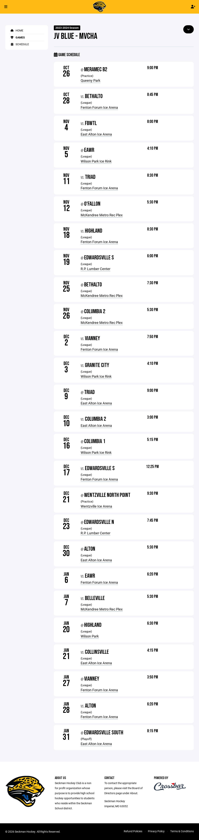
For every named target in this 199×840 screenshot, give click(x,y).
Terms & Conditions (182, 831)
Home (16, 30)
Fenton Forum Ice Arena (99, 107)
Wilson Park (90, 636)
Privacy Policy (156, 831)
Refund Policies (133, 831)
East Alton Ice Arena (96, 134)
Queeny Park (90, 80)
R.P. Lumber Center (95, 268)
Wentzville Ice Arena (96, 506)
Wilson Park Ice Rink (96, 161)
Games (17, 37)
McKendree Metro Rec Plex (102, 215)
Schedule (19, 44)
